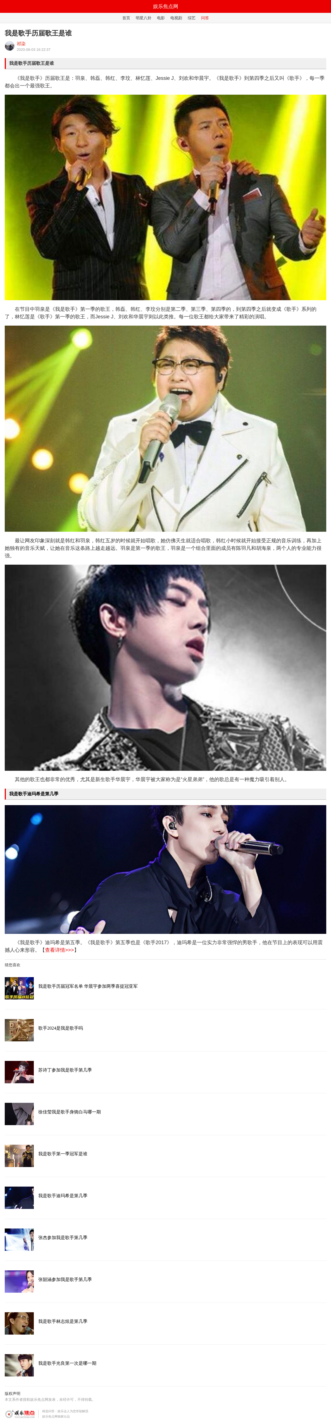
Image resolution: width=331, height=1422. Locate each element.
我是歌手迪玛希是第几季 (33, 793)
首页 (126, 18)
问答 (205, 18)
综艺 (192, 18)
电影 (161, 18)
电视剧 (176, 18)
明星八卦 (143, 18)
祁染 (21, 43)
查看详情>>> (59, 950)
